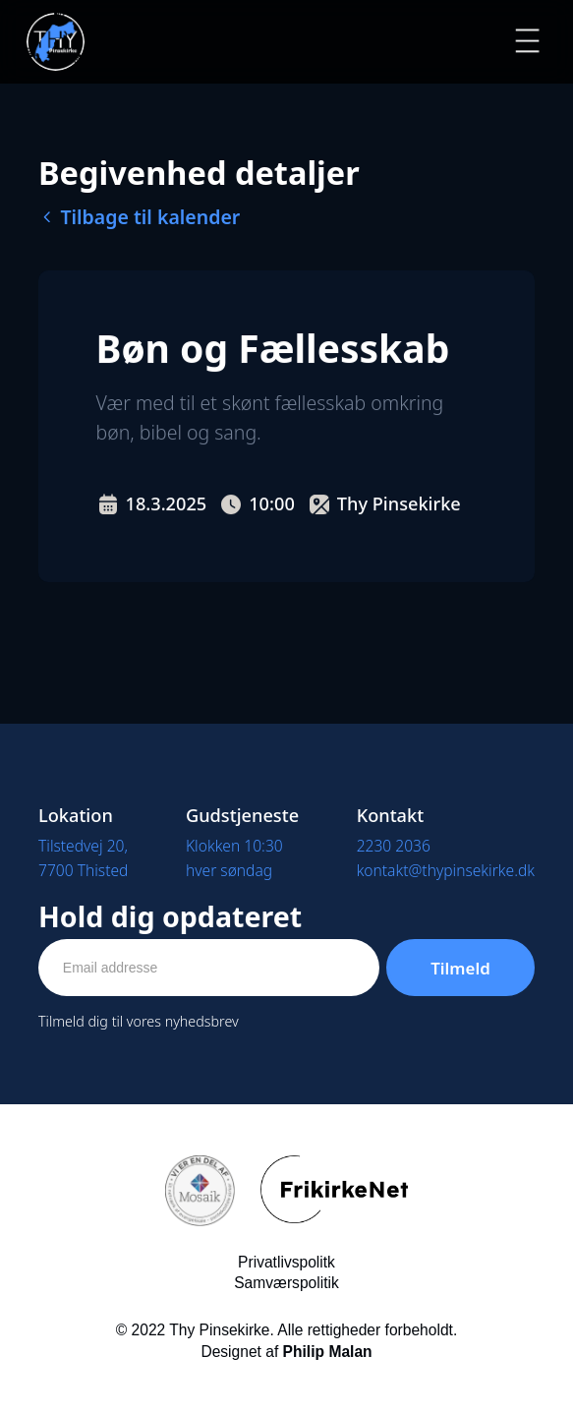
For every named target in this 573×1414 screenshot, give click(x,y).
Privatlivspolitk (286, 1262)
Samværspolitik (286, 1282)
